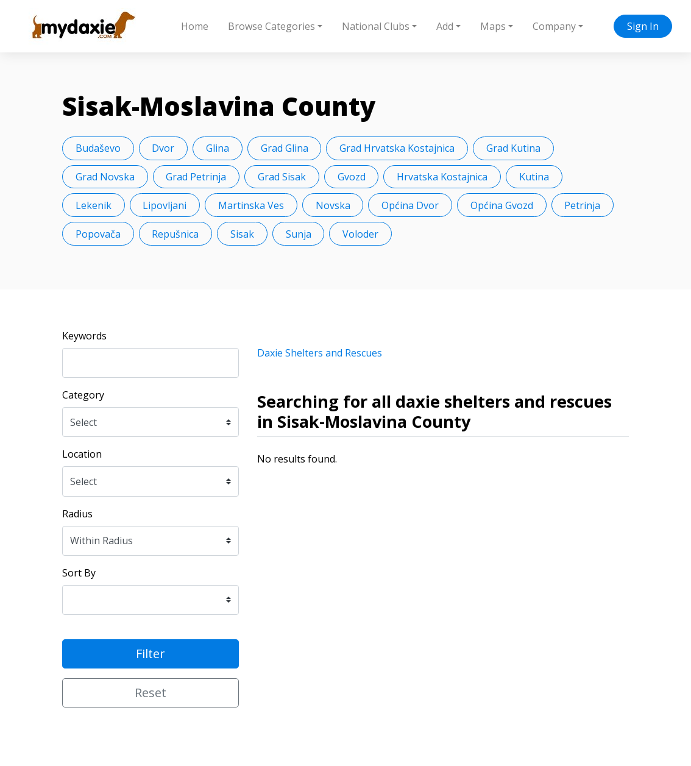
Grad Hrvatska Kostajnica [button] (397, 148)
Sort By (79, 573)
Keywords (84, 335)
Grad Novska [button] (105, 176)
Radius (77, 513)
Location (82, 454)
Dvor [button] (163, 148)
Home (194, 26)
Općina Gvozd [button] (501, 205)
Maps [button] (493, 26)
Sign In (643, 26)
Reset (150, 692)
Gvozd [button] (352, 176)
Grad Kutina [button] (513, 148)
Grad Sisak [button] (282, 176)
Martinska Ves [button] (251, 205)
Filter (150, 653)
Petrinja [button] (582, 205)
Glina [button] (217, 148)
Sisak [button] (242, 234)
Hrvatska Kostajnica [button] (442, 176)
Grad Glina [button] (284, 148)
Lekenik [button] (94, 205)
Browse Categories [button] (271, 26)
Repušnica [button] (175, 234)
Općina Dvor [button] (410, 205)
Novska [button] (333, 205)
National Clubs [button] (375, 26)
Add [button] (444, 26)
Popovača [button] (98, 234)
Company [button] (554, 26)
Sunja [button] (298, 234)
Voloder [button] (360, 234)
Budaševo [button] (98, 148)
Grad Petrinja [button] (196, 176)
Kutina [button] (534, 176)
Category (83, 395)
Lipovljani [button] (164, 205)
